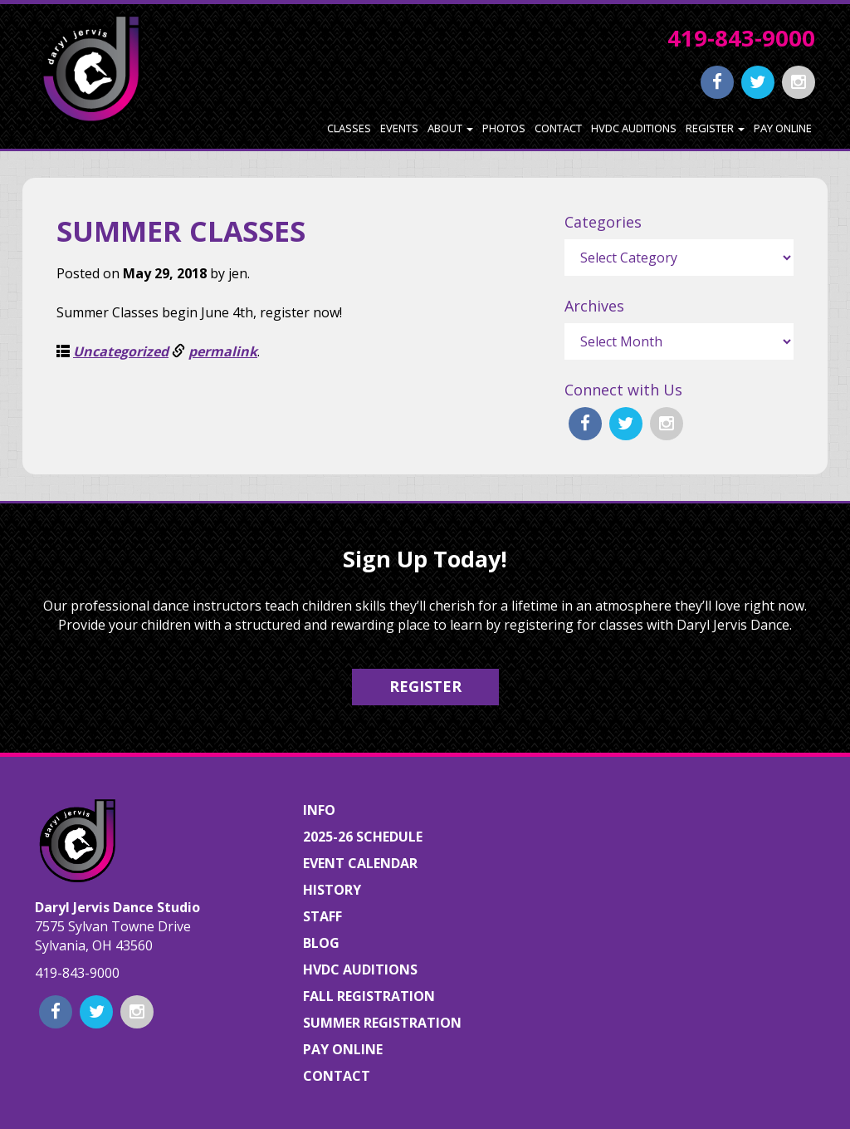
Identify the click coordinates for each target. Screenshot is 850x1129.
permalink (222, 351)
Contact (558, 127)
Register (715, 127)
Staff (322, 916)
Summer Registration (382, 1023)
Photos (503, 127)
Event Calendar (360, 863)
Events (399, 127)
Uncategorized (121, 351)
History (332, 890)
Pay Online (783, 127)
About (450, 127)
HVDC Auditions (634, 127)
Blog (321, 943)
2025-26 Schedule (363, 836)
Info (319, 810)
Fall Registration (369, 996)
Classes (349, 127)
